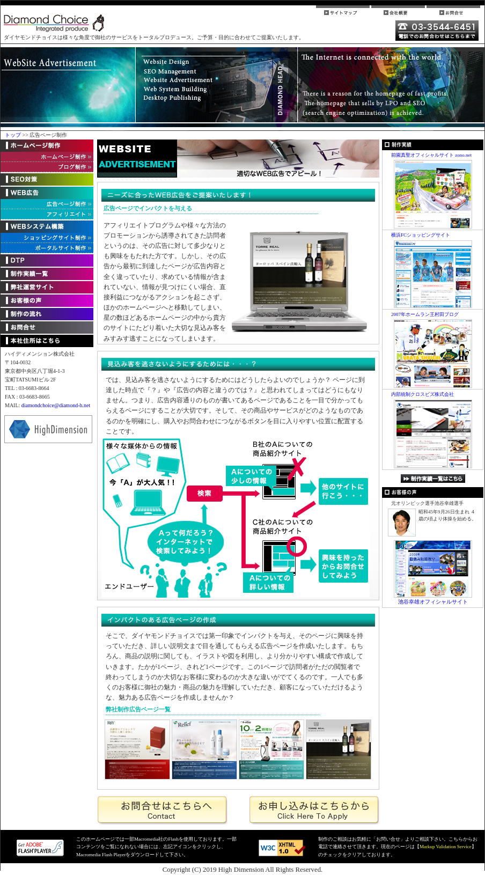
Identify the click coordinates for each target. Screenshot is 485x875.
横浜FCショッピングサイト (420, 235)
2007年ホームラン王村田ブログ (425, 314)
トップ (14, 135)
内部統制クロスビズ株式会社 (422, 394)
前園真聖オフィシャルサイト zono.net (431, 155)
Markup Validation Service (446, 846)
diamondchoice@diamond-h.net (55, 405)
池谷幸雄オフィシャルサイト (433, 602)
